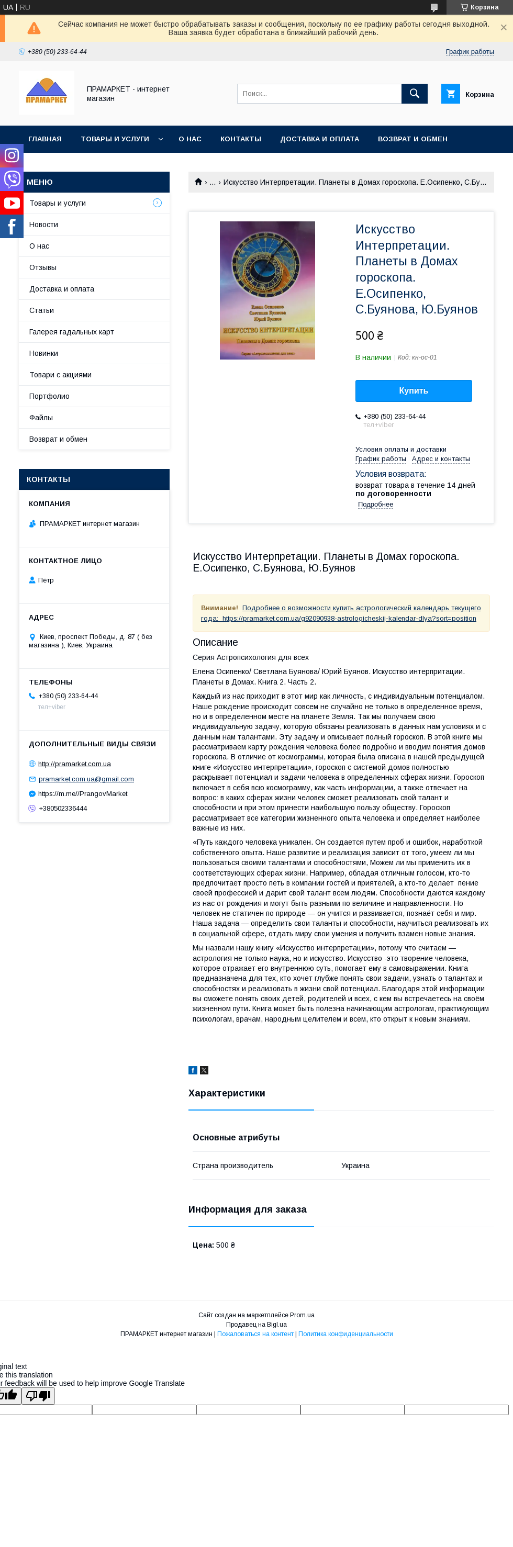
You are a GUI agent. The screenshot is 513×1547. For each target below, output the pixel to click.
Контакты (240, 139)
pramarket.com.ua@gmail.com (86, 779)
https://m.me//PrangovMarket (82, 794)
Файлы (41, 417)
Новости (43, 224)
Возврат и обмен (413, 139)
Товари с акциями (60, 375)
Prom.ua (302, 1315)
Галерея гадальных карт (71, 332)
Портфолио (49, 396)
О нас (190, 139)
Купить (414, 390)
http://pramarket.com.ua (74, 764)
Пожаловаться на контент (255, 1334)
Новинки (43, 353)
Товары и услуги (115, 139)
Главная (45, 139)
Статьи (41, 310)
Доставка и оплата (319, 139)
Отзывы (43, 267)
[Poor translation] (38, 1396)
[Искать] (415, 94)
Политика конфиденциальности (345, 1334)
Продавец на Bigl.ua (256, 1324)
